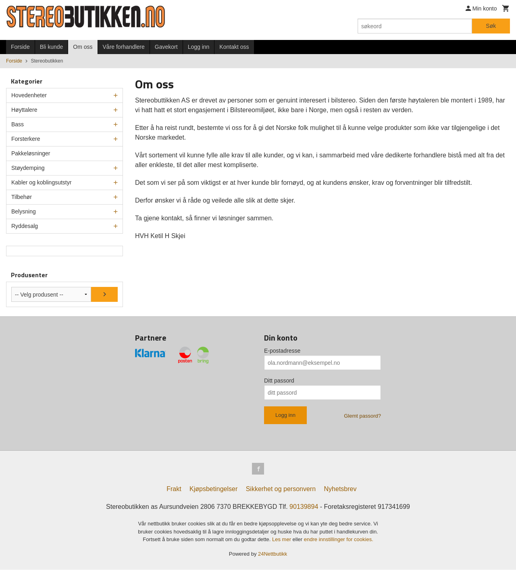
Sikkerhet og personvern (281, 490)
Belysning (23, 211)
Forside (20, 47)
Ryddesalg (24, 226)
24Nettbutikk (272, 555)
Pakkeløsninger (30, 153)
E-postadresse (282, 350)
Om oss (82, 47)
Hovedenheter (29, 95)
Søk (491, 26)
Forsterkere (25, 139)
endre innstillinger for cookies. (338, 541)
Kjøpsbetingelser (213, 490)
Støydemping (27, 168)
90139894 (303, 507)
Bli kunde (51, 47)
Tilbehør (21, 197)
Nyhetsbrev (340, 490)
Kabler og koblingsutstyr (41, 182)
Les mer (282, 541)
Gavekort (166, 47)
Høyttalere (24, 110)
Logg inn (199, 47)
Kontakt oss (234, 47)
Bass (17, 124)
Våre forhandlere (124, 47)
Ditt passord (279, 380)
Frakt (173, 490)
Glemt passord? (362, 416)
